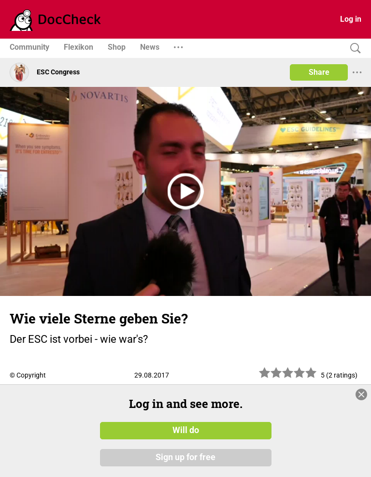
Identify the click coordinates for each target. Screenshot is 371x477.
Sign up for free (185, 457)
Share (319, 72)
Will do (185, 430)
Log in (350, 19)
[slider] (288, 376)
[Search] (353, 48)
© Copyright (28, 375)
